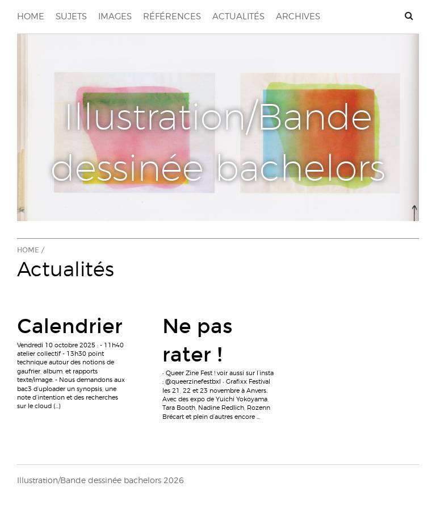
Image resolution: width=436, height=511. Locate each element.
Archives (298, 16)
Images (115, 16)
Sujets (71, 16)
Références (172, 16)
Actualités (238, 16)
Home (30, 16)
